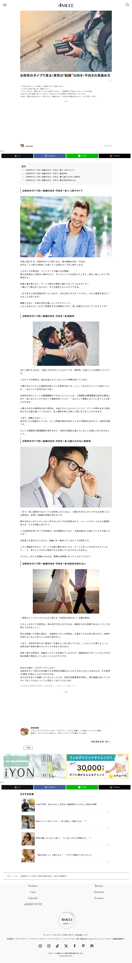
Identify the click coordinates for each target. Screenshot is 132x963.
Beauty (99, 886)
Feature (99, 898)
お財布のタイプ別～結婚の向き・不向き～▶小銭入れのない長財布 (53, 176)
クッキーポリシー (55, 939)
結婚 (29, 747)
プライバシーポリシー (38, 939)
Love (33, 892)
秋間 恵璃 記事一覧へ (100, 741)
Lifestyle (33, 898)
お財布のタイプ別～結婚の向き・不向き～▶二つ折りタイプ (50, 170)
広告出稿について (81, 935)
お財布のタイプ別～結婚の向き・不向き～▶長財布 (46, 173)
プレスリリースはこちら (52, 935)
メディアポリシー (22, 939)
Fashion (33, 886)
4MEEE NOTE (33, 904)
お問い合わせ (68, 935)
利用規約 (10, 939)
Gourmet (99, 892)
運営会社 (83, 939)
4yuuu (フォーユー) (96, 939)
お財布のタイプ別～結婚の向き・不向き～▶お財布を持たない (51, 180)
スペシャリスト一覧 (71, 939)
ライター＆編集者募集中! (114, 939)
